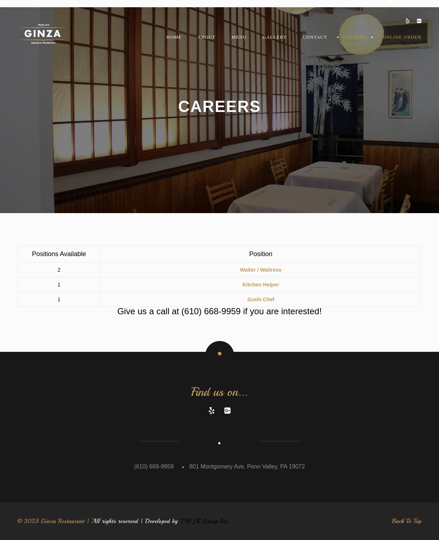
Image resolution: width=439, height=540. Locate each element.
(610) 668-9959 (211, 311)
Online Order (402, 37)
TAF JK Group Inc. (204, 521)
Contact (315, 37)
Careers (355, 37)
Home (174, 37)
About (207, 37)
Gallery (275, 37)
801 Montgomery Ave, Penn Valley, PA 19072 (247, 466)
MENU (239, 37)
